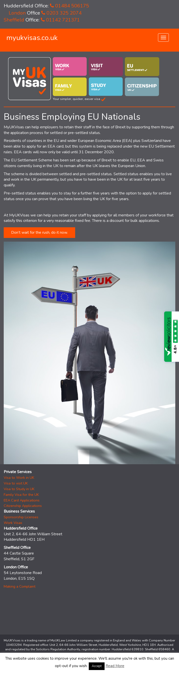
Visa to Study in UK (19, 488)
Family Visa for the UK (21, 494)
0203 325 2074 (61, 13)
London (17, 13)
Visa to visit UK (16, 483)
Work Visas (13, 522)
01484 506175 (69, 5)
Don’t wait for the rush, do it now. (39, 232)
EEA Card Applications (22, 500)
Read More (115, 665)
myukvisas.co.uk (32, 37)
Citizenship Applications (23, 505)
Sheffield (14, 20)
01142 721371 (60, 20)
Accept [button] (97, 666)
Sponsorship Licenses (21, 517)
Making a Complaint (19, 586)
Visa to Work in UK (19, 477)
